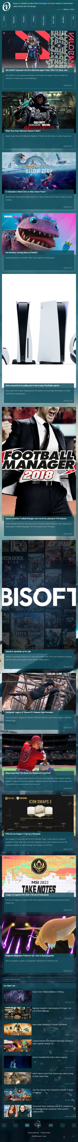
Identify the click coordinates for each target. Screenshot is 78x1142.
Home (4, 18)
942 (39, 1125)
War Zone (53, 20)
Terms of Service (33, 1133)
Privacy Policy (45, 1133)
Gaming (24, 19)
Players (34, 19)
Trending (14, 19)
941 (27, 1125)
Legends (63, 19)
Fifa (73, 17)
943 (50, 1125)
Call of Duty (44, 20)
